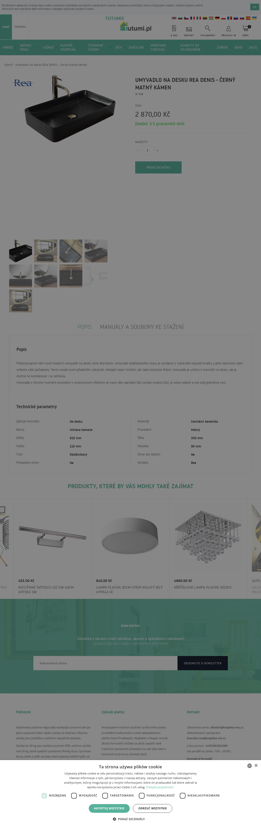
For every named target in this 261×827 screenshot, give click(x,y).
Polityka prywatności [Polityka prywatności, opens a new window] (160, 787)
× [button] (256, 765)
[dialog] (130, 793)
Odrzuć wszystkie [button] (152, 808)
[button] (130, 818)
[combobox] (249, 766)
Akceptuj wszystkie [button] (109, 808)
